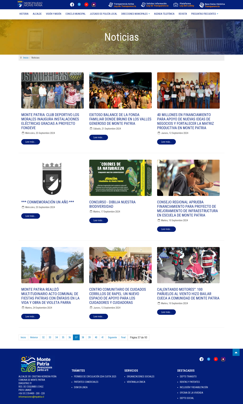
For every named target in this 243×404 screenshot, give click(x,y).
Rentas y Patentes (190, 382)
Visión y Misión (53, 13)
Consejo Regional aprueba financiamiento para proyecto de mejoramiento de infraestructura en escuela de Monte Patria (187, 208)
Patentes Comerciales (86, 382)
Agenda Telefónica (164, 13)
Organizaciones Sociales (140, 376)
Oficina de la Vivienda (191, 392)
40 (96, 337)
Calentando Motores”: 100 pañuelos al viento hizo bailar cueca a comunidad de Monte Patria (188, 293)
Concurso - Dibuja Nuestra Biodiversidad (112, 204)
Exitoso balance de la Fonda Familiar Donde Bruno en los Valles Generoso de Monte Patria (120, 119)
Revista (183, 13)
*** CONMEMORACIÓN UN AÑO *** (47, 202)
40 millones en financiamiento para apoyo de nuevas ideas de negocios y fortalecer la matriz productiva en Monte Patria (185, 121)
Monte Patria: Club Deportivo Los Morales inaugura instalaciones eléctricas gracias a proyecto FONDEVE (50, 121)
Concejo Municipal (75, 13)
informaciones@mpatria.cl (31, 396)
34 (56, 337)
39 (89, 337)
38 (83, 337)
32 (43, 337)
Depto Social (187, 398)
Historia (24, 13)
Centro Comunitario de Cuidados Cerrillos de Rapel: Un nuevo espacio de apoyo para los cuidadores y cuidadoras (117, 296)
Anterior (34, 337)
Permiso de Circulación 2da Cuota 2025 (95, 376)
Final (123, 337)
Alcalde (37, 13)
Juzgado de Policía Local (103, 13)
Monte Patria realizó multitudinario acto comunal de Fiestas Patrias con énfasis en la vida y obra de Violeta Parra (50, 296)
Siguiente (112, 337)
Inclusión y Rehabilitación (194, 387)
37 (76, 337)
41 (102, 337)
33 (50, 337)
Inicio (26, 57)
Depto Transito (188, 376)
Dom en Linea (81, 387)
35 (63, 337)
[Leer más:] (30, 142)
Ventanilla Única (136, 382)
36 (70, 337)
